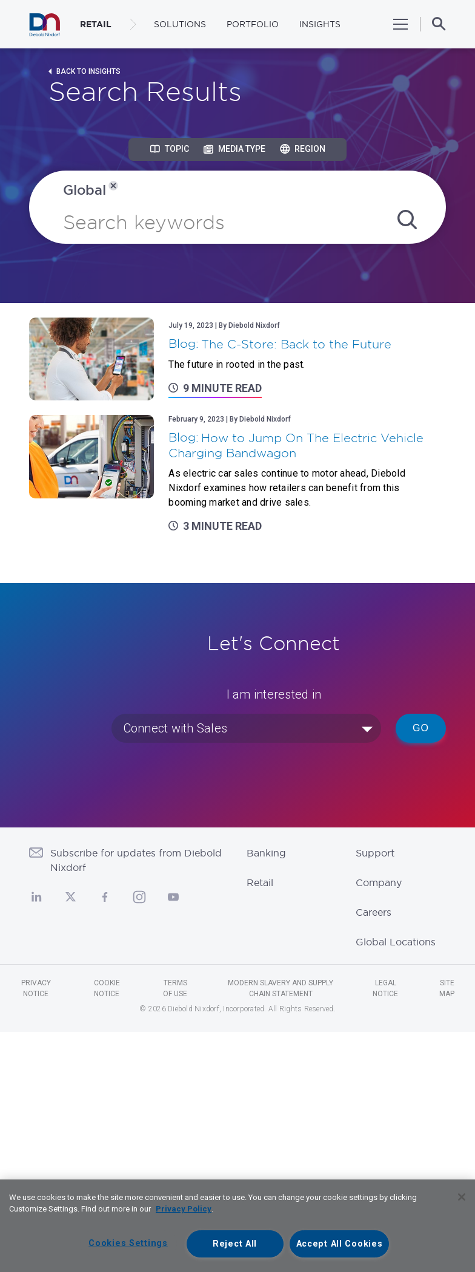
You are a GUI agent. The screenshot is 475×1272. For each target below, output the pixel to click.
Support (375, 853)
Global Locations (396, 942)
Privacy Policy (183, 1208)
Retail (260, 882)
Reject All (235, 1244)
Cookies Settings (128, 1243)
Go (421, 728)
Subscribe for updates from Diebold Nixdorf (136, 860)
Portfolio (253, 24)
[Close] (461, 1197)
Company (379, 882)
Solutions (180, 24)
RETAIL (95, 24)
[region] (237, 1225)
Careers (373, 912)
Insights (319, 24)
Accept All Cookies (339, 1244)
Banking (266, 853)
